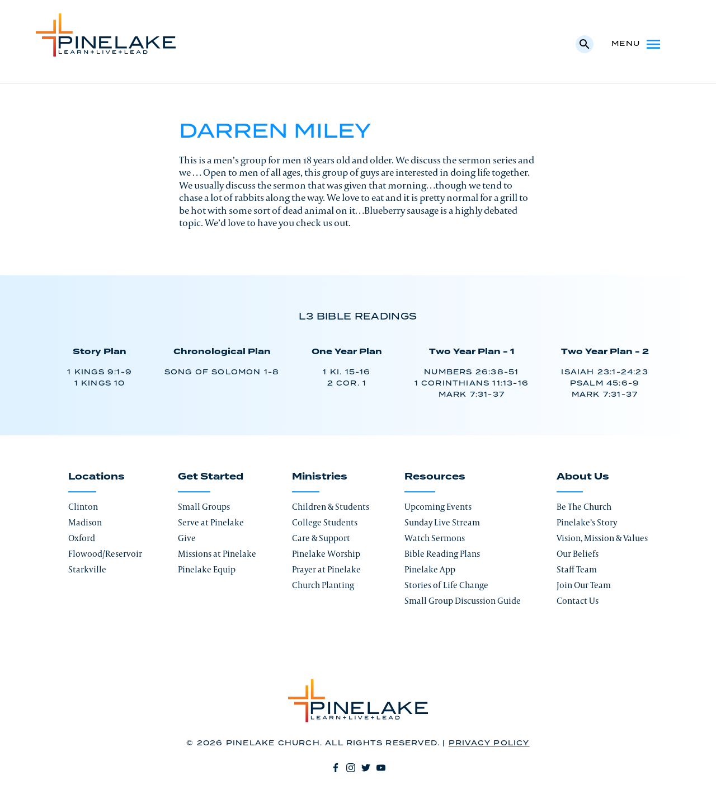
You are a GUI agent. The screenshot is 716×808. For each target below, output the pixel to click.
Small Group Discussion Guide (462, 601)
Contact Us (578, 601)
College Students (324, 522)
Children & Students (330, 507)
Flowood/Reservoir (105, 554)
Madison (85, 522)
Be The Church (584, 507)
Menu (636, 44)
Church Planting (323, 585)
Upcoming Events (438, 507)
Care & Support (321, 538)
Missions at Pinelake (217, 554)
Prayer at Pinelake (326, 569)
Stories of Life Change (446, 585)
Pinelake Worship (326, 554)
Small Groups (204, 507)
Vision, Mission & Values (602, 538)
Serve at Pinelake (211, 522)
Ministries (319, 476)
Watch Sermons (434, 538)
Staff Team (577, 569)
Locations (96, 476)
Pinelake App (429, 569)
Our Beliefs (578, 554)
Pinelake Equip (206, 569)
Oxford (81, 538)
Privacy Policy (489, 743)
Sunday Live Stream (442, 522)
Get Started (210, 476)
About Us (583, 476)
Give (187, 538)
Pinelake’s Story (587, 522)
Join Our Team (584, 585)
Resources (434, 476)
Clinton (83, 507)
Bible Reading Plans (442, 554)
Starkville (87, 569)
